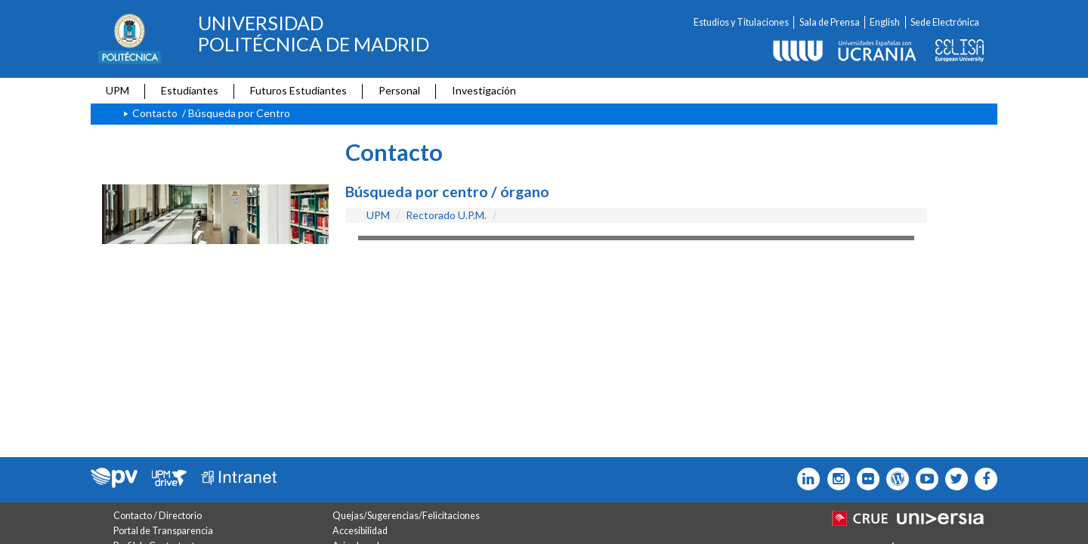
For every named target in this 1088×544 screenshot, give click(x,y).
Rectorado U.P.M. (446, 215)
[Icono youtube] (923, 479)
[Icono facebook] (982, 479)
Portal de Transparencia (163, 530)
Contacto (155, 113)
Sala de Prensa (829, 22)
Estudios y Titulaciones (741, 22)
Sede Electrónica (944, 22)
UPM (117, 90)
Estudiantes (189, 90)
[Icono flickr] (953, 479)
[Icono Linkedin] (805, 479)
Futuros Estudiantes (298, 90)
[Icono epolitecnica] (894, 479)
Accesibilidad (360, 530)
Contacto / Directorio (157, 515)
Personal (399, 90)
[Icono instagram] (834, 479)
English (885, 22)
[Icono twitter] (864, 479)
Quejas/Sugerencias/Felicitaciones (406, 515)
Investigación (484, 90)
